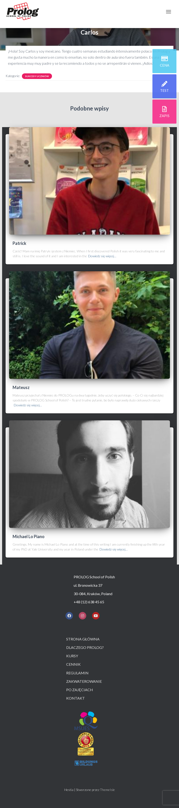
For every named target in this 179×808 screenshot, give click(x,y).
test (164, 91)
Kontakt (75, 698)
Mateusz (21, 387)
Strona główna (83, 639)
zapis (164, 116)
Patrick (19, 243)
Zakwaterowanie (84, 681)
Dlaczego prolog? (85, 647)
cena (164, 66)
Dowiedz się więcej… (102, 256)
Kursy (72, 655)
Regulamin (77, 673)
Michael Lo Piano (29, 536)
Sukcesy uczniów (37, 76)
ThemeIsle (107, 790)
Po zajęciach (79, 689)
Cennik (73, 664)
